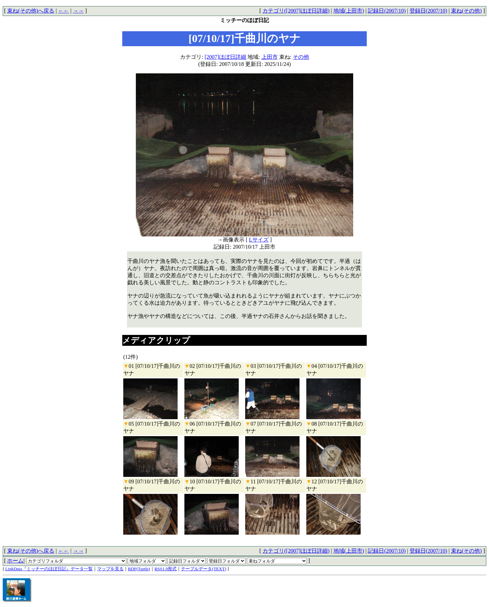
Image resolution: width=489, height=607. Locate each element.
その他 (301, 57)
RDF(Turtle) (139, 568)
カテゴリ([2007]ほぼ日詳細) (295, 11)
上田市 (269, 57)
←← (63, 11)
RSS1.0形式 (166, 568)
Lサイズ (259, 240)
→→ (78, 11)
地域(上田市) (348, 11)
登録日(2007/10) (428, 11)
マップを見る (110, 568)
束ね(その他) (466, 11)
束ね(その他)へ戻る (30, 11)
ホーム (15, 561)
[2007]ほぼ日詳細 (225, 57)
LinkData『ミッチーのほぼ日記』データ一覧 (49, 568)
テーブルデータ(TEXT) (203, 568)
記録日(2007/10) (386, 11)
